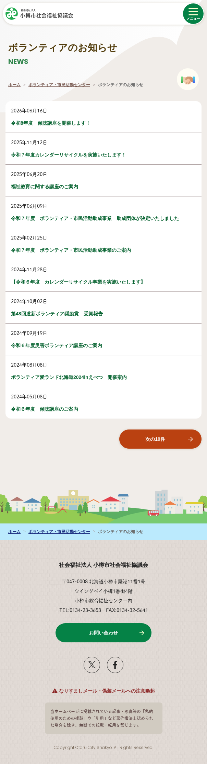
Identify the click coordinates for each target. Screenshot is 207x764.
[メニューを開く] (193, 13)
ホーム (14, 84)
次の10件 (155, 439)
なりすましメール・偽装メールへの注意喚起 (107, 691)
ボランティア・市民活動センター (59, 84)
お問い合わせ (103, 633)
